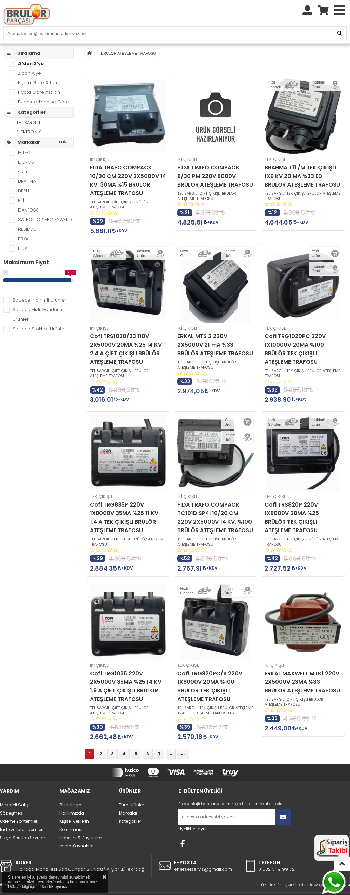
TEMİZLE (63, 126)
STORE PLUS (157, 885)
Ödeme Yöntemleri (19, 806)
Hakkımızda (71, 798)
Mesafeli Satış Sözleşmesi (14, 794)
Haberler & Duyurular (80, 822)
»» (183, 738)
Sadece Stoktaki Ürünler (39, 313)
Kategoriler (130, 806)
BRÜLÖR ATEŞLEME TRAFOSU (128, 38)
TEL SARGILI (28, 107)
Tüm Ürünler (131, 789)
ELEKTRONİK (28, 116)
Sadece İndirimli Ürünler (39, 284)
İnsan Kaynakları (77, 830)
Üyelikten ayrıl (192, 813)
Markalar (128, 798)
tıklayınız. (58, 886)
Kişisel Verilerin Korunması (74, 810)
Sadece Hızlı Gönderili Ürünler (37, 299)
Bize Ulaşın (70, 789)
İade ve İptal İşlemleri (21, 814)
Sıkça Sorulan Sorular (22, 822)
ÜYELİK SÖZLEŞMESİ (278, 869)
